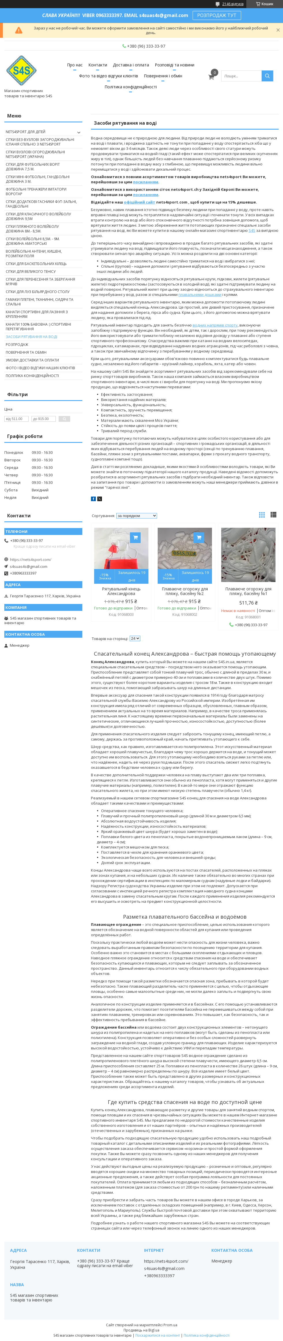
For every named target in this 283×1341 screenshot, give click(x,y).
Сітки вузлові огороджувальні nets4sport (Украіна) (35, 154)
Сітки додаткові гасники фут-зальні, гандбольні (41, 204)
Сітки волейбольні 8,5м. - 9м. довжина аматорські (33, 241)
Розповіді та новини (174, 65)
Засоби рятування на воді (31, 336)
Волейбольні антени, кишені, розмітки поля (34, 253)
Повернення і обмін (163, 76)
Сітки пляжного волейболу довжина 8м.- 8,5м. (32, 229)
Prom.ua (170, 1325)
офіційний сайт (139, 202)
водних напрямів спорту (215, 325)
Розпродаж (17, 344)
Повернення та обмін (26, 352)
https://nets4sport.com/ (30, 559)
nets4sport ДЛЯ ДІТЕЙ (25, 131)
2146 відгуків (232, 3)
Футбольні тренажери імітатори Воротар (36, 191)
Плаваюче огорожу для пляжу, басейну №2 (185, 591)
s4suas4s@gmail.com (28, 566)
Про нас (75, 65)
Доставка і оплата (131, 65)
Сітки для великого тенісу (30, 271)
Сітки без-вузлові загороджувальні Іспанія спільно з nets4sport (40, 142)
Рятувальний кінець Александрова (121, 591)
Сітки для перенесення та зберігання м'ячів (40, 281)
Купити (135, 537)
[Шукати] (267, 75)
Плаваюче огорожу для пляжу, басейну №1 (248, 591)
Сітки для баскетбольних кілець (36, 263)
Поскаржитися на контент (157, 1335)
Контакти (97, 65)
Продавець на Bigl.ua (141, 1330)
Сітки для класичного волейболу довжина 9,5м (38, 216)
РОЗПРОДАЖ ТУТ (217, 15)
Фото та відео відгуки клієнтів (108, 76)
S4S (252, 230)
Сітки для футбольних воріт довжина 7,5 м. (33, 166)
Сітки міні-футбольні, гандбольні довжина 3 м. (38, 179)
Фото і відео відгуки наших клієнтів (40, 367)
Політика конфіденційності (131, 86)
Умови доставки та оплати (32, 360)
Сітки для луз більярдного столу (37, 291)
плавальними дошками (199, 294)
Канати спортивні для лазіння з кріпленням (37, 314)
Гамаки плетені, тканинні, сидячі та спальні (39, 302)
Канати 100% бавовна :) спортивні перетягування (38, 326)
